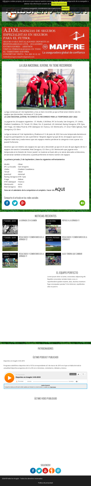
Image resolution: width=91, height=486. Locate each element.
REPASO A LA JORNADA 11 (70, 220)
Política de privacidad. (59, 4)
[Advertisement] (45, 322)
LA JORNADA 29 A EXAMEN (28, 220)
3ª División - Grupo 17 (9, 222)
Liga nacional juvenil (51, 222)
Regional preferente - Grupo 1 (9, 255)
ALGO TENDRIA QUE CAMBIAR (72, 254)
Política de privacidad (45, 483)
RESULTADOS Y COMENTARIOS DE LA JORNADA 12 (31, 238)
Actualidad (50, 254)
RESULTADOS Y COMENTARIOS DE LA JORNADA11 (74, 238)
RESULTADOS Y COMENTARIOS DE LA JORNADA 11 (31, 255)
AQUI (60, 189)
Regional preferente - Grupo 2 (53, 238)
